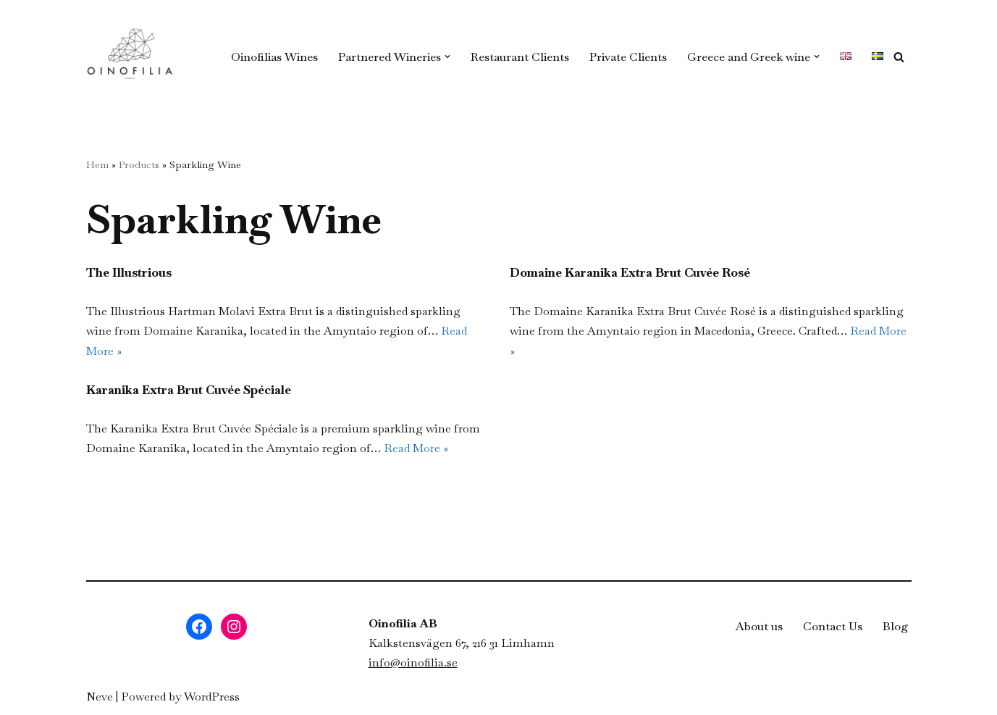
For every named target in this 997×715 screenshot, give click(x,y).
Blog (896, 626)
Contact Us (832, 626)
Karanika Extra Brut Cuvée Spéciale (188, 390)
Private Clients (628, 56)
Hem (97, 164)
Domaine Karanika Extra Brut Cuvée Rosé (630, 272)
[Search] (898, 56)
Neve (99, 696)
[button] (447, 56)
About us (759, 626)
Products (139, 164)
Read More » (416, 448)
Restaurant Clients (520, 56)
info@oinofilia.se (413, 662)
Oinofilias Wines (274, 56)
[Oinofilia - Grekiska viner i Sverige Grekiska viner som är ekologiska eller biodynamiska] (129, 56)
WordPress (212, 696)
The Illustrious (129, 272)
